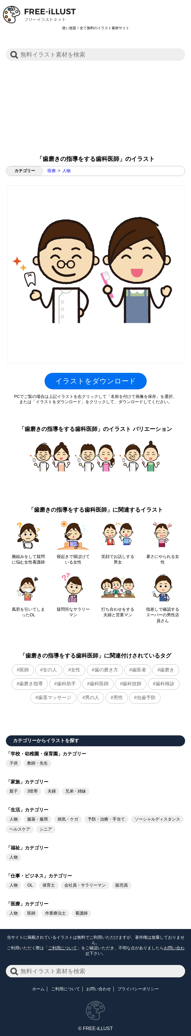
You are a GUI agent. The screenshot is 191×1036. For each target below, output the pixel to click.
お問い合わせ (98, 988)
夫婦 (52, 791)
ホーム (38, 988)
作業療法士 (55, 913)
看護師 (81, 913)
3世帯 (32, 791)
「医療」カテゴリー (27, 903)
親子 (13, 791)
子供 (13, 763)
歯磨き (167, 669)
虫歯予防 (146, 697)
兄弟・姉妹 (75, 791)
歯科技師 (132, 683)
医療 (52, 170)
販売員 (121, 885)
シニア (46, 829)
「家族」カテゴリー (27, 781)
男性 (118, 697)
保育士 (49, 885)
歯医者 (139, 669)
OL (30, 885)
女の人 (50, 669)
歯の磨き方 (106, 669)
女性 (75, 669)
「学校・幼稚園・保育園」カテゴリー (46, 753)
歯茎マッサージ (54, 697)
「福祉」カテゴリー (27, 847)
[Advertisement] (95, 105)
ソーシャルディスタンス (157, 819)
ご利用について (62, 948)
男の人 (92, 697)
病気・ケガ (68, 819)
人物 (66, 170)
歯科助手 (66, 683)
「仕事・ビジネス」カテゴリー (39, 875)
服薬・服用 (37, 819)
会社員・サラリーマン (85, 885)
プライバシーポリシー (138, 988)
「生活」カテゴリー (27, 809)
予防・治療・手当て (106, 819)
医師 (24, 669)
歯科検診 (165, 683)
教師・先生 (37, 763)
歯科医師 (99, 683)
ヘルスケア (19, 829)
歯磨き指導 (31, 683)
